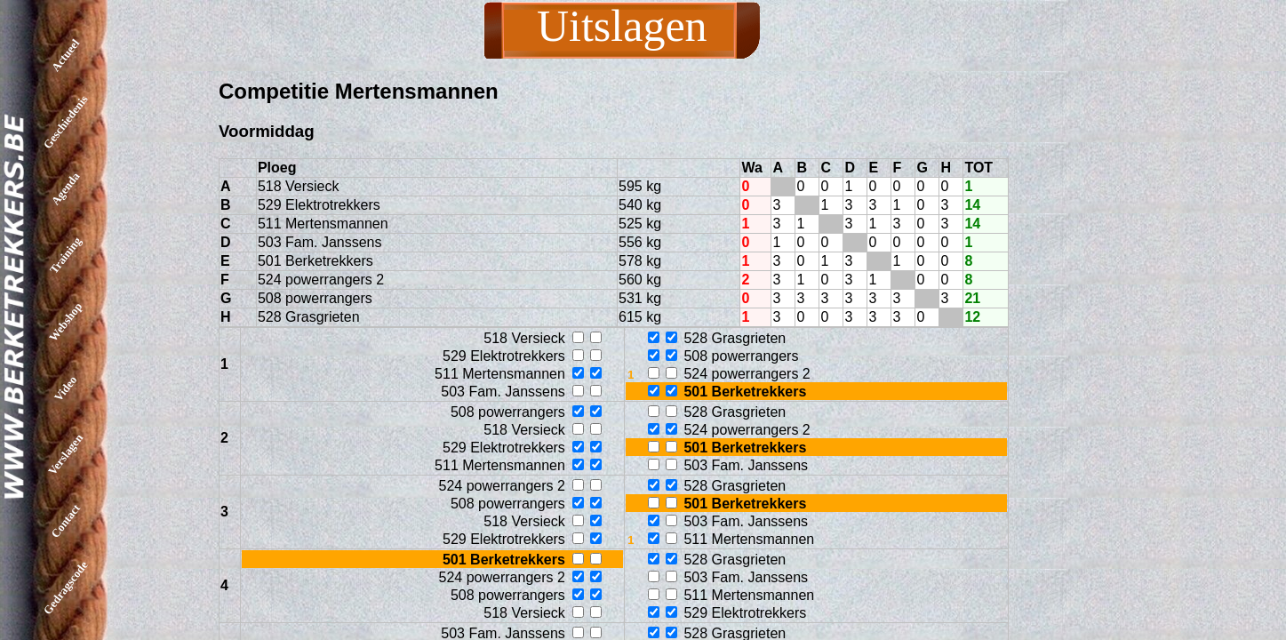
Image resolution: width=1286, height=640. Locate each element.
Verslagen (65, 454)
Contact (65, 520)
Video (65, 387)
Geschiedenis (66, 121)
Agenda (66, 189)
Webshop (65, 322)
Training (65, 255)
